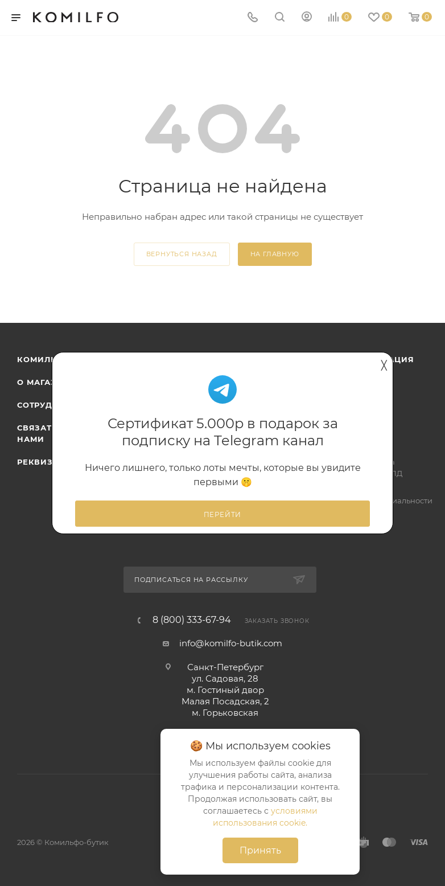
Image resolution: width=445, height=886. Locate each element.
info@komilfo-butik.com (230, 643)
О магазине (46, 382)
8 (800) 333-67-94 (192, 620)
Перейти (223, 515)
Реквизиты (44, 461)
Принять (260, 850)
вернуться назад (181, 254)
